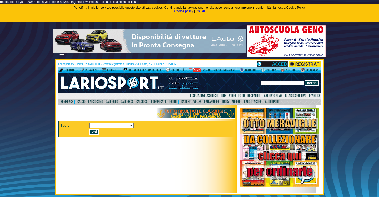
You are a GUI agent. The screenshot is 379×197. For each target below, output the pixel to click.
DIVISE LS (314, 96)
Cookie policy (183, 11)
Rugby (225, 102)
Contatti (113, 70)
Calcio (81, 102)
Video (232, 96)
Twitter (271, 70)
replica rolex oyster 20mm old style (24, 2)
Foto (241, 96)
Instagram (312, 70)
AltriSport (272, 102)
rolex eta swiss (59, 2)
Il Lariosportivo (295, 96)
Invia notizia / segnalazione (218, 70)
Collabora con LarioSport (144, 70)
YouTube (291, 70)
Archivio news (273, 96)
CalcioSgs (127, 102)
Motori (236, 102)
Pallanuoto (211, 102)
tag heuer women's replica (89, 2)
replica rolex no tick (122, 2)
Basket (186, 102)
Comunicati (158, 102)
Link (223, 96)
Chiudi (200, 11)
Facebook (250, 70)
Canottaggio (252, 102)
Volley (197, 102)
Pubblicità (177, 70)
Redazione (91, 70)
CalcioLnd (112, 102)
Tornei (172, 102)
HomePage (67, 102)
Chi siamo (70, 70)
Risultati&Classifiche (204, 96)
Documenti (254, 96)
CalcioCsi (142, 102)
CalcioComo (95, 102)
